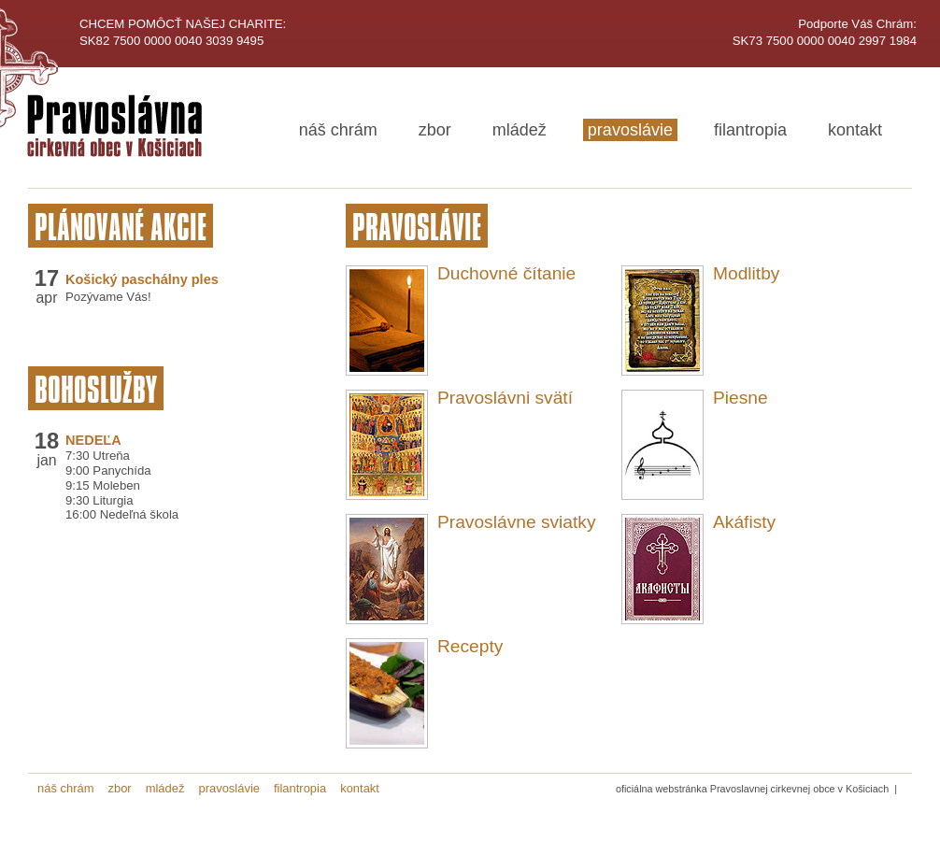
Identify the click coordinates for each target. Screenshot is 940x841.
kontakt (855, 130)
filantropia (750, 130)
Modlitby (746, 273)
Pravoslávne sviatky (516, 522)
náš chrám (338, 130)
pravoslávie (630, 130)
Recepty (470, 646)
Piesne (740, 397)
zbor (435, 130)
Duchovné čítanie (506, 273)
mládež (519, 130)
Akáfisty (744, 522)
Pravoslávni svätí (505, 397)
